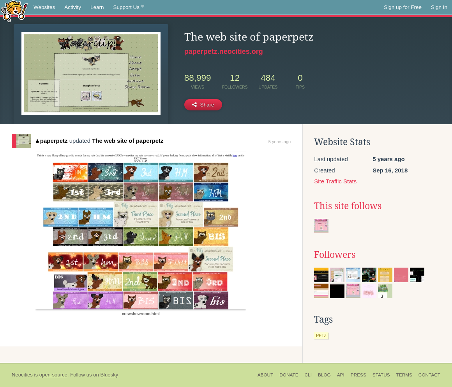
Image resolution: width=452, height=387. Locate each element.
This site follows (347, 206)
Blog (324, 375)
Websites (44, 7)
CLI (308, 375)
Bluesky (109, 375)
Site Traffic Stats (335, 181)
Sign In (439, 7)
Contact (429, 375)
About (266, 375)
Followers (334, 255)
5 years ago (279, 141)
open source (53, 375)
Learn (97, 7)
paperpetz (51, 140)
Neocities (22, 375)
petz (321, 335)
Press (358, 375)
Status (381, 375)
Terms (404, 375)
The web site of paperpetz (127, 140)
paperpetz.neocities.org (223, 51)
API (340, 375)
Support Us (128, 7)
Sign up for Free (403, 7)
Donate (288, 375)
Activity (72, 7)
